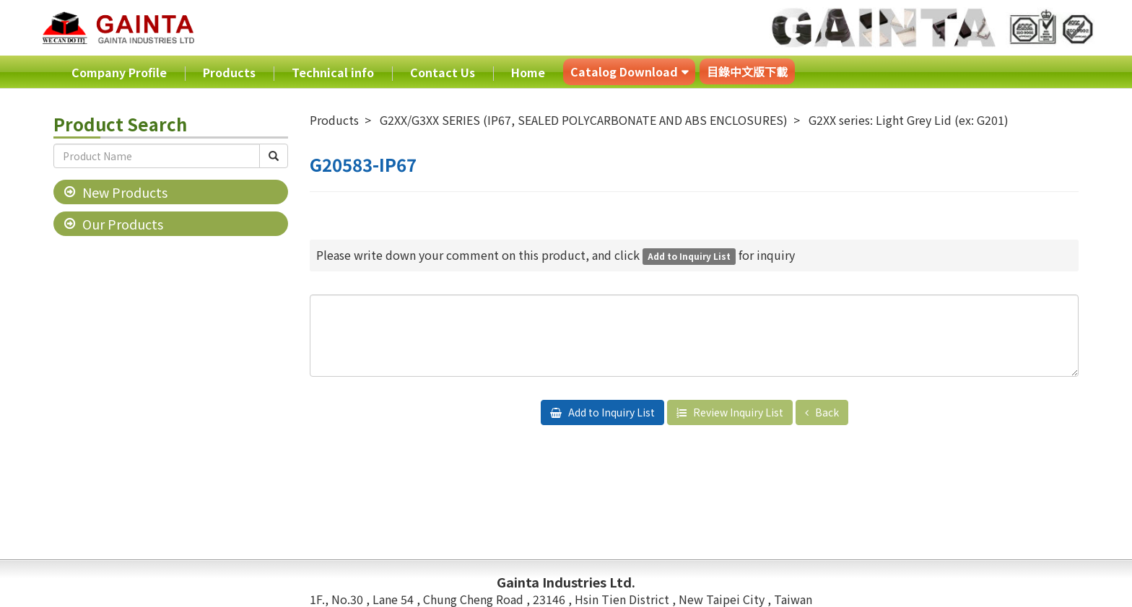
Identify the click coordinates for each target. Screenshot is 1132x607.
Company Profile (119, 72)
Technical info (333, 72)
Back (826, 412)
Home (528, 72)
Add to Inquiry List (610, 412)
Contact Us (442, 72)
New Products (124, 192)
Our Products (122, 223)
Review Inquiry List (737, 412)
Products (229, 72)
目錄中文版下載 (747, 71)
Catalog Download (624, 71)
